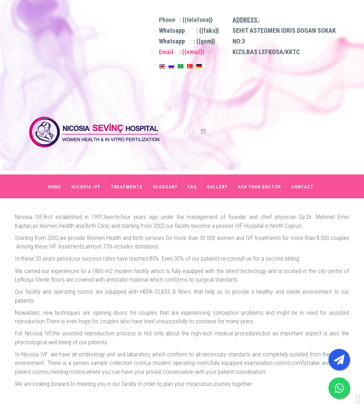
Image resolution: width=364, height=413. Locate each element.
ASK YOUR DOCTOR (259, 186)
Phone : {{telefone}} (186, 19)
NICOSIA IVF (86, 186)
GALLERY (217, 186)
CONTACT (302, 186)
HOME (54, 186)
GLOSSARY (165, 186)
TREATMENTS (127, 186)
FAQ (192, 186)
